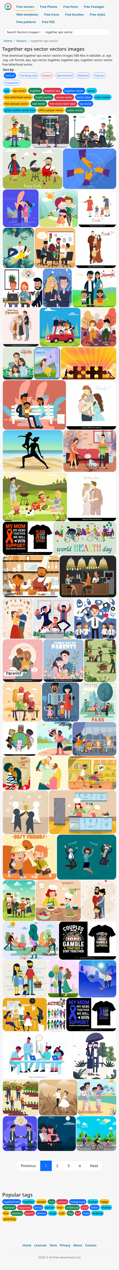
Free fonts (70, 7)
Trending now (28, 75)
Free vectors (25, 7)
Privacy (65, 1245)
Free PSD (48, 22)
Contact (90, 1245)
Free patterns (26, 22)
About (77, 1245)
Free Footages (94, 7)
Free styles (97, 14)
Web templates (27, 14)
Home (8, 41)
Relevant (83, 75)
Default (9, 75)
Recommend (65, 75)
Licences (40, 1245)
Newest (47, 75)
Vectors (21, 41)
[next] (94, 1166)
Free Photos (48, 7)
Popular (99, 75)
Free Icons (51, 14)
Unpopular (11, 83)
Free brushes (74, 14)
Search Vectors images (22, 32)
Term (53, 1245)
